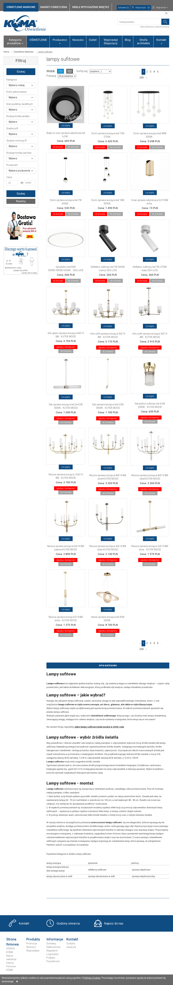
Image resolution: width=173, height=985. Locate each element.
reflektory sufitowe (97, 869)
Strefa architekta (143, 41)
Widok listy (69, 71)
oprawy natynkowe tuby (143, 876)
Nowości (78, 40)
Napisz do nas (113, 923)
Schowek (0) (123, 7)
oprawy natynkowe (141, 869)
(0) (141, 7)
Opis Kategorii (108, 665)
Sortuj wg (82, 71)
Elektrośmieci (53, 947)
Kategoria (11, 79)
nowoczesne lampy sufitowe (106, 822)
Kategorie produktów (15, 41)
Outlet (93, 40)
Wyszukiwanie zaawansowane (154, 27)
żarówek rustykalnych (65, 772)
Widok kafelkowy (60, 71)
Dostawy (51, 943)
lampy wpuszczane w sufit (59, 876)
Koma (6, 52)
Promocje (31, 943)
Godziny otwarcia (68, 923)
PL (166, 13)
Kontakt (161, 41)
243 (142, 77)
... (161, 71)
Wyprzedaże (32, 950)
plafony (135, 863)
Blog (128, 40)
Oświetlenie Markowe (23, 52)
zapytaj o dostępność (65, 347)
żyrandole (92, 863)
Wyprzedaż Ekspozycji (111, 41)
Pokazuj (51, 75)
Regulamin (52, 950)
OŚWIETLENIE (38, 40)
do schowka (73, 147)
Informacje (54, 939)
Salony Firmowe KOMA (11, 966)
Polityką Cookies (92, 978)
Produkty (33, 939)
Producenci (60, 41)
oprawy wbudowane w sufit (101, 876)
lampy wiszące (53, 863)
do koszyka (58, 147)
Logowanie (52, 954)
